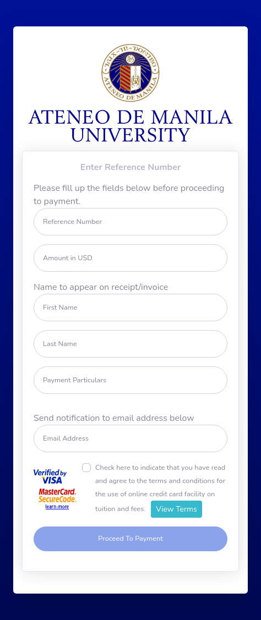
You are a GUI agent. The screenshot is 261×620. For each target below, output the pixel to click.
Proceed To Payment (130, 539)
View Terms (176, 509)
